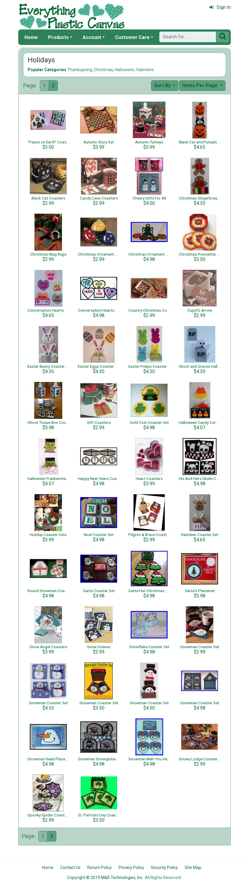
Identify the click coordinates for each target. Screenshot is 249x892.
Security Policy (164, 867)
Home (31, 37)
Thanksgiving (79, 69)
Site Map (193, 867)
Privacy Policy (131, 867)
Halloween (124, 69)
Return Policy (99, 867)
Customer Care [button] (132, 37)
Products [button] (58, 37)
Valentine (145, 69)
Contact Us (70, 867)
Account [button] (92, 37)
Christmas (103, 69)
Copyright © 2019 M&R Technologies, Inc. (105, 877)
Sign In (220, 7)
